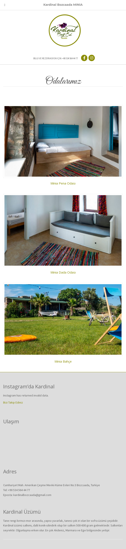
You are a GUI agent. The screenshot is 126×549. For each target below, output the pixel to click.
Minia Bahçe (63, 361)
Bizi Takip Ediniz (13, 402)
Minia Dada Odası (63, 272)
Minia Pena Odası (63, 183)
